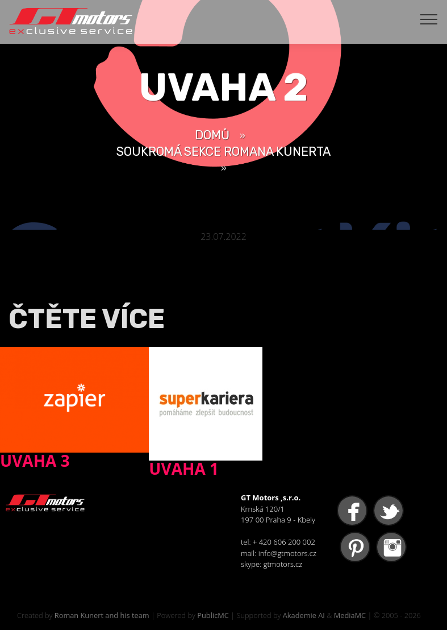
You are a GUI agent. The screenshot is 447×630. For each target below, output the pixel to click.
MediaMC (350, 615)
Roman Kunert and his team (102, 615)
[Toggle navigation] (429, 19)
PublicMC (213, 615)
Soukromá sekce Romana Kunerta (223, 151)
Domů (212, 135)
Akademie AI (304, 615)
